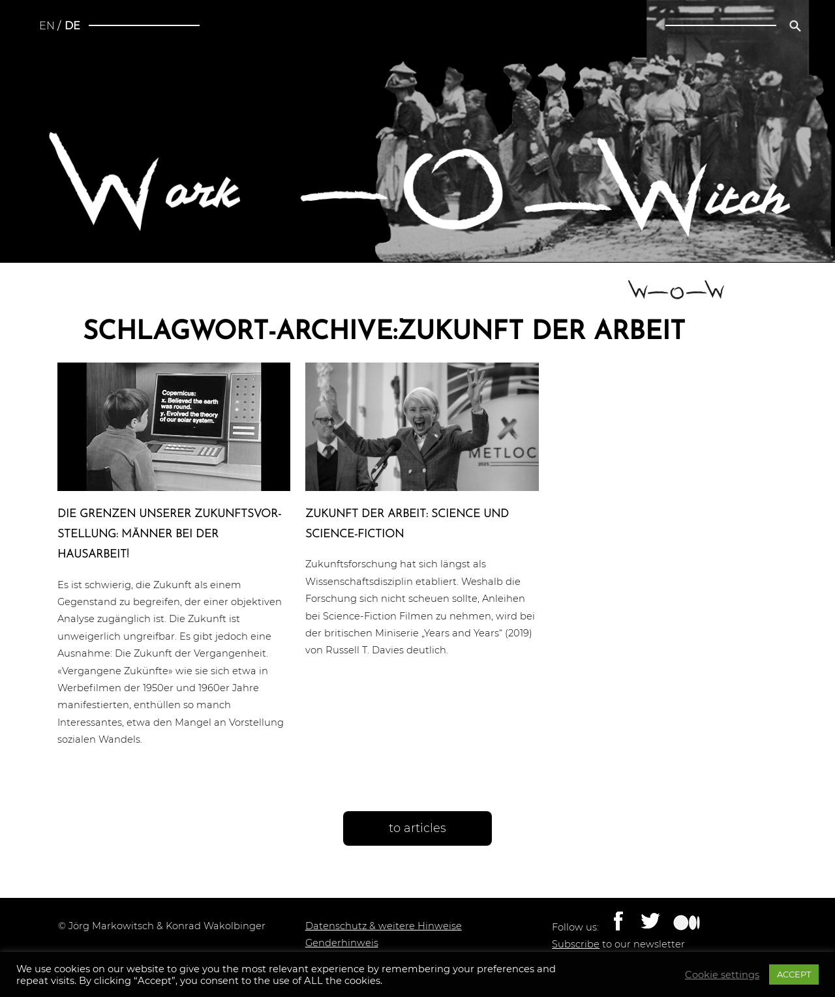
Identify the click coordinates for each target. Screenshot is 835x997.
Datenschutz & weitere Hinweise (383, 926)
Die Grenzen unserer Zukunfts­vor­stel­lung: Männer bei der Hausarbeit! (169, 534)
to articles (417, 828)
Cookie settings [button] (722, 975)
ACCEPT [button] (794, 974)
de (72, 26)
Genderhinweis (341, 943)
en (47, 26)
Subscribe (576, 944)
